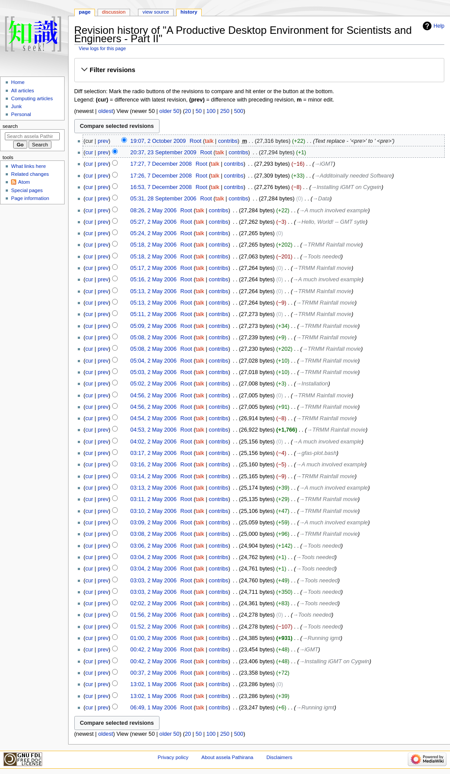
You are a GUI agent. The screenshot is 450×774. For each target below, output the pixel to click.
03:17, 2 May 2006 (154, 453)
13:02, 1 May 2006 (154, 684)
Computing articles (32, 98)
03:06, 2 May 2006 (154, 546)
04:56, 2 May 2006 (154, 395)
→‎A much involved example (333, 210)
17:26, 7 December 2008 (161, 176)
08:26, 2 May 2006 (154, 210)
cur (89, 152)
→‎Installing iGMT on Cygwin (346, 187)
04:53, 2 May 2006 (154, 430)
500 (238, 111)
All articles (22, 90)
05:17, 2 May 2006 (154, 268)
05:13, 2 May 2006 (154, 291)
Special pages (27, 190)
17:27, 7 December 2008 (161, 164)
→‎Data (321, 199)
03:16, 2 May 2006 (154, 464)
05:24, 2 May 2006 (154, 233)
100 (210, 111)
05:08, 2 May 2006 (154, 337)
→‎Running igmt (321, 638)
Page (85, 12)
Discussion (113, 12)
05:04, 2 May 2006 (154, 361)
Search (10, 126)
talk (209, 141)
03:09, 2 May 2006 (154, 523)
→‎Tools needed (321, 257)
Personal (21, 114)
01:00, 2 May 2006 (154, 638)
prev (103, 141)
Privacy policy (173, 757)
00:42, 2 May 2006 (154, 650)
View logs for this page (102, 48)
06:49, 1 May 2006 (154, 708)
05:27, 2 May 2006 (154, 222)
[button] (259, 70)
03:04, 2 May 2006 (154, 557)
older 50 (170, 111)
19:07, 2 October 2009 (158, 141)
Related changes (30, 174)
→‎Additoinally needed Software (353, 176)
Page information (30, 198)
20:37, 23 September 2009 (163, 152)
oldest (105, 111)
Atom (24, 182)
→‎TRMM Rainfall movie (331, 245)
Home (18, 82)
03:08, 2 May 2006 (154, 534)
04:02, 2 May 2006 (154, 442)
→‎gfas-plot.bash (316, 453)
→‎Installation (312, 384)
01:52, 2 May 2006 (154, 627)
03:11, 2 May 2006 (154, 499)
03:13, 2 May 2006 (154, 488)
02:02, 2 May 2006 (154, 603)
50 (199, 111)
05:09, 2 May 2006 (154, 326)
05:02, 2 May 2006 (154, 384)
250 (224, 111)
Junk (16, 106)
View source (155, 12)
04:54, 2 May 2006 (154, 418)
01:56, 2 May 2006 (154, 615)
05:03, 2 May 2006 (154, 372)
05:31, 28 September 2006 (163, 199)
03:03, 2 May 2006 (154, 581)
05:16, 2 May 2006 (154, 279)
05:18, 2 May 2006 (154, 245)
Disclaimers (279, 757)
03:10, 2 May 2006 (154, 511)
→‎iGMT (324, 164)
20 (188, 111)
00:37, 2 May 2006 (154, 673)
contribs (227, 141)
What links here (28, 166)
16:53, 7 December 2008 (161, 187)
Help (439, 26)
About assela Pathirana (227, 757)
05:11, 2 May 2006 (154, 314)
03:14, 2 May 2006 (154, 476)
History (189, 12)
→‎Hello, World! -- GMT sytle (331, 222)
